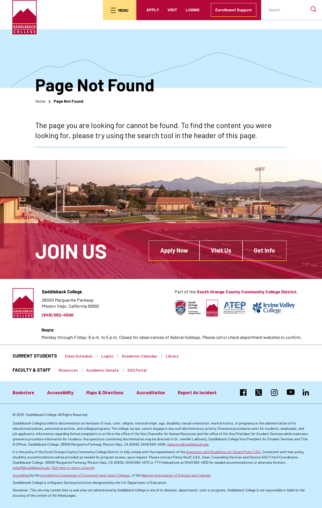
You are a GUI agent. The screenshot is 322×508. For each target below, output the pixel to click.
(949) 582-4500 (57, 314)
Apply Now (174, 250)
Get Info (264, 250)
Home (40, 100)
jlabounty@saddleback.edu (188, 444)
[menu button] (119, 10)
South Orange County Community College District (246, 291)
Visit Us (221, 250)
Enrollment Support (233, 9)
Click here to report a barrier (73, 467)
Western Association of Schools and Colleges (176, 475)
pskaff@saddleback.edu (31, 467)
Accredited (21, 475)
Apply (152, 9)
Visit (172, 9)
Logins (192, 9)
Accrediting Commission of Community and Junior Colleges (85, 475)
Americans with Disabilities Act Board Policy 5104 (223, 452)
